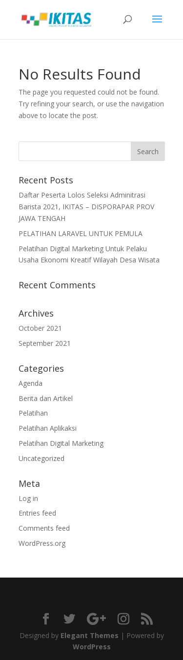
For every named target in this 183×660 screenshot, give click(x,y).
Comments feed (44, 528)
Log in (28, 498)
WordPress (92, 646)
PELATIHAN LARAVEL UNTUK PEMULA (80, 233)
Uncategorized (41, 458)
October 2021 (40, 328)
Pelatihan (33, 413)
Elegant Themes (90, 635)
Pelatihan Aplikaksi (48, 428)
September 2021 (45, 343)
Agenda (30, 383)
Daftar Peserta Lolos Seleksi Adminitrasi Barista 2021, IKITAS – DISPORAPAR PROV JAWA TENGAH (86, 206)
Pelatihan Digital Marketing (61, 443)
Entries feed (37, 513)
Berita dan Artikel (46, 398)
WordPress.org (42, 543)
